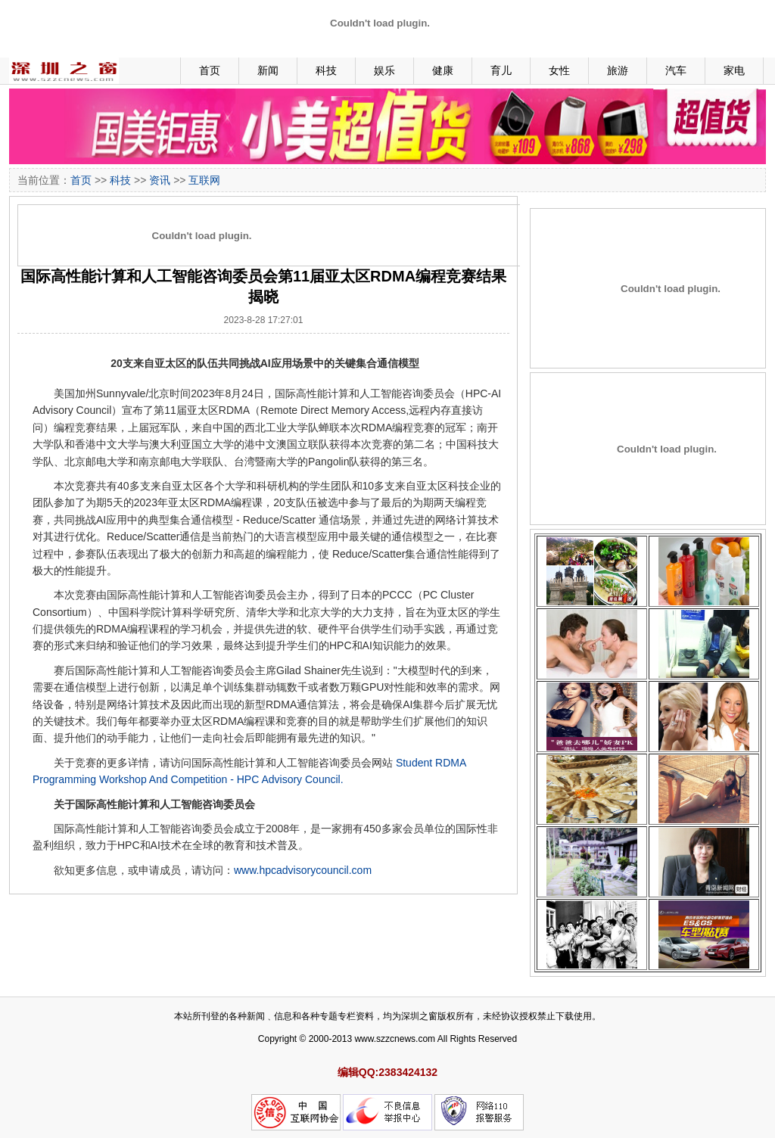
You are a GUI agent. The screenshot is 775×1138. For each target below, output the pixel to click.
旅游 (617, 70)
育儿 (501, 70)
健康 (442, 70)
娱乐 (384, 70)
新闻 (268, 70)
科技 (326, 70)
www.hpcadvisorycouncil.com (303, 870)
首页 (209, 70)
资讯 (159, 180)
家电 (734, 70)
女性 (559, 70)
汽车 (675, 70)
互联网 (204, 180)
